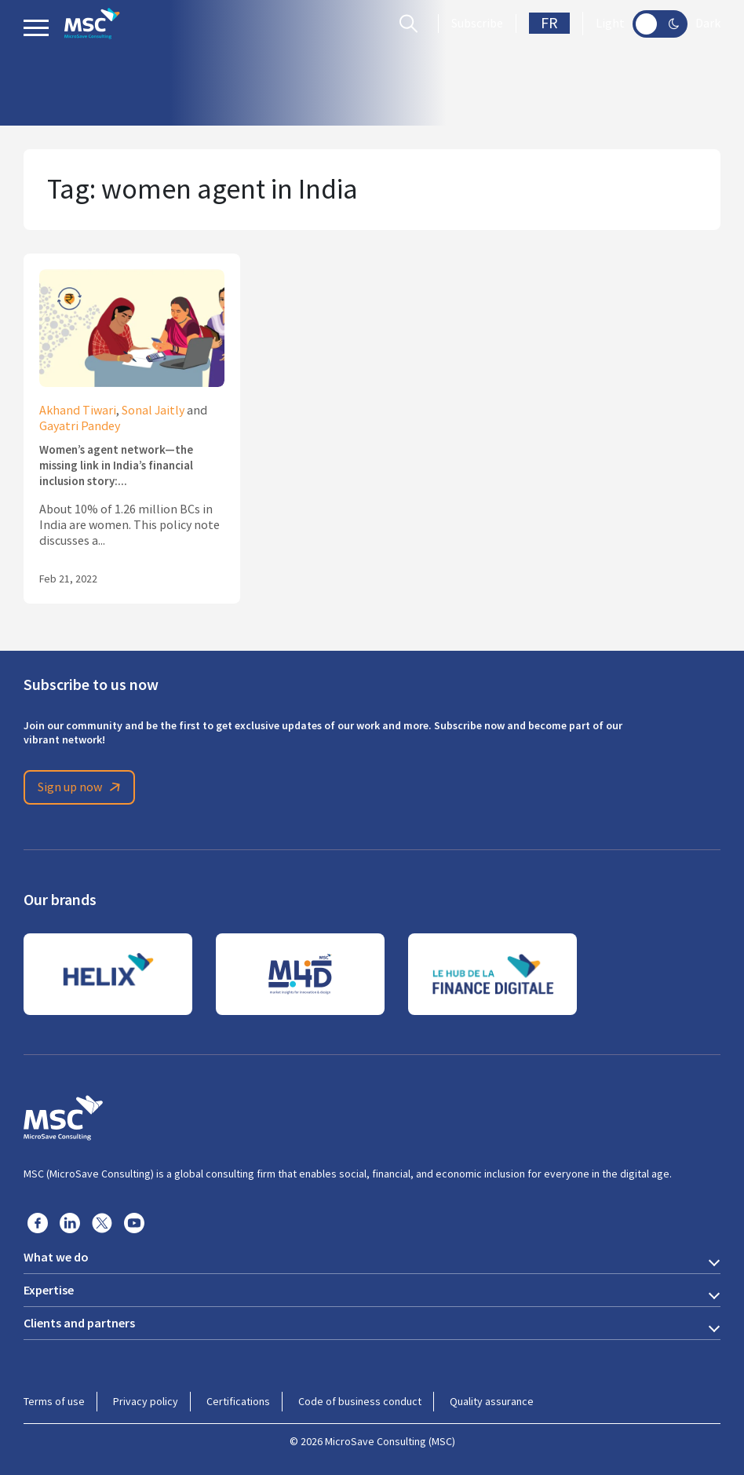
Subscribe (477, 23)
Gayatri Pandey (79, 426)
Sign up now (82, 787)
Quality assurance (492, 1401)
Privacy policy (145, 1401)
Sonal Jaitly (153, 410)
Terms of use (54, 1401)
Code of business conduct (359, 1401)
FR (549, 23)
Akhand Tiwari (77, 410)
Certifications (238, 1401)
